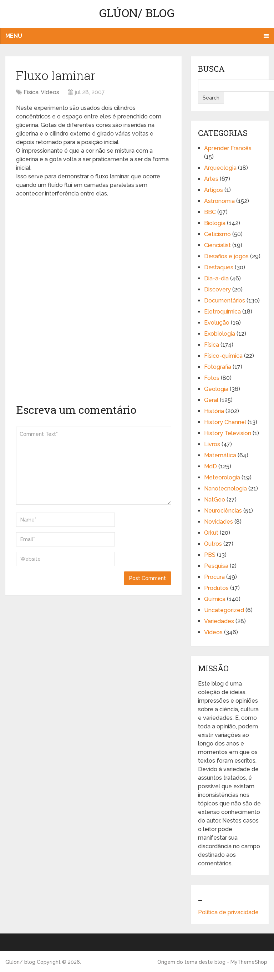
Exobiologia (219, 333)
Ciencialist (217, 245)
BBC (210, 212)
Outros (213, 543)
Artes (211, 178)
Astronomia (219, 201)
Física (31, 92)
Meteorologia (222, 477)
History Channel (225, 422)
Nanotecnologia (225, 488)
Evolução (216, 322)
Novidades (218, 521)
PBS (209, 554)
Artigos (213, 190)
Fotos (211, 378)
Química (214, 599)
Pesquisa (216, 566)
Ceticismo (217, 234)
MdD (210, 466)
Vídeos (50, 92)
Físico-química (223, 355)
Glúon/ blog (136, 12)
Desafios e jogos (226, 256)
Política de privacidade (228, 912)
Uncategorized (224, 610)
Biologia (214, 223)
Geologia (216, 389)
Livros (212, 444)
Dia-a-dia (216, 278)
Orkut (211, 532)
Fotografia (217, 366)
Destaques (218, 267)
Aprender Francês (228, 148)
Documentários (224, 300)
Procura (214, 577)
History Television (227, 433)
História (214, 411)
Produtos (216, 588)
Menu (13, 35)
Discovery (217, 289)
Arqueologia (220, 167)
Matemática (220, 455)
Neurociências (223, 510)
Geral (211, 400)
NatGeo (214, 499)
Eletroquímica (222, 311)
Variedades (219, 621)
